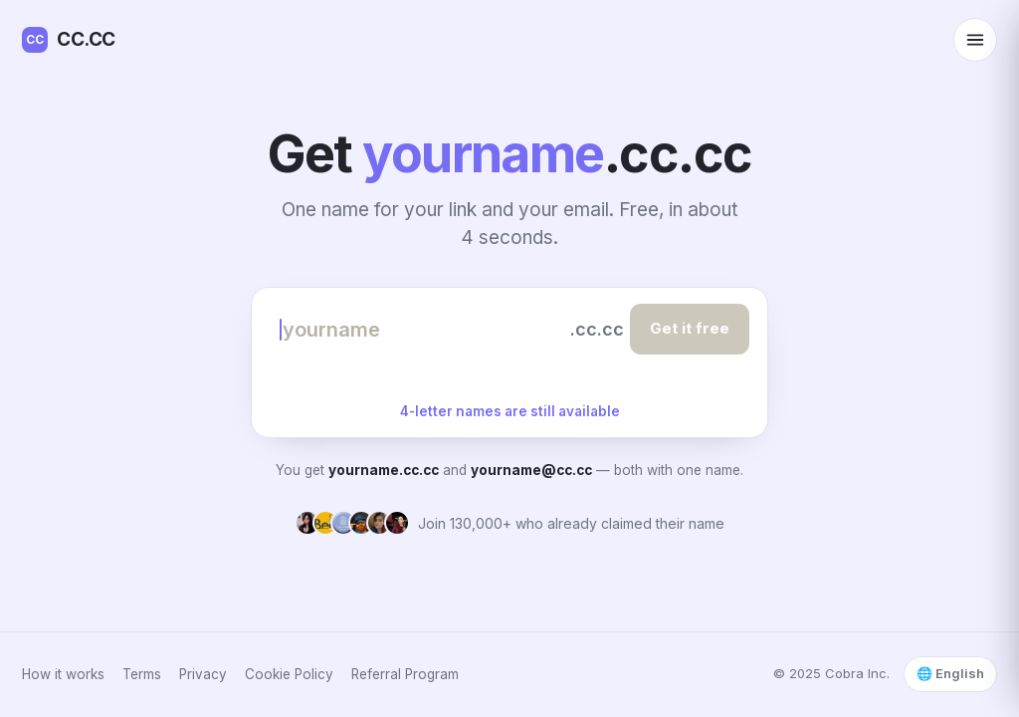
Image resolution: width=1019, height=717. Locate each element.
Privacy (203, 674)
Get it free (689, 328)
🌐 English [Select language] (950, 673)
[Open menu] (975, 40)
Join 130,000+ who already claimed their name (571, 523)
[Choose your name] (422, 330)
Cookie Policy (289, 674)
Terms (141, 674)
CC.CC (68, 40)
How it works (63, 674)
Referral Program (405, 674)
